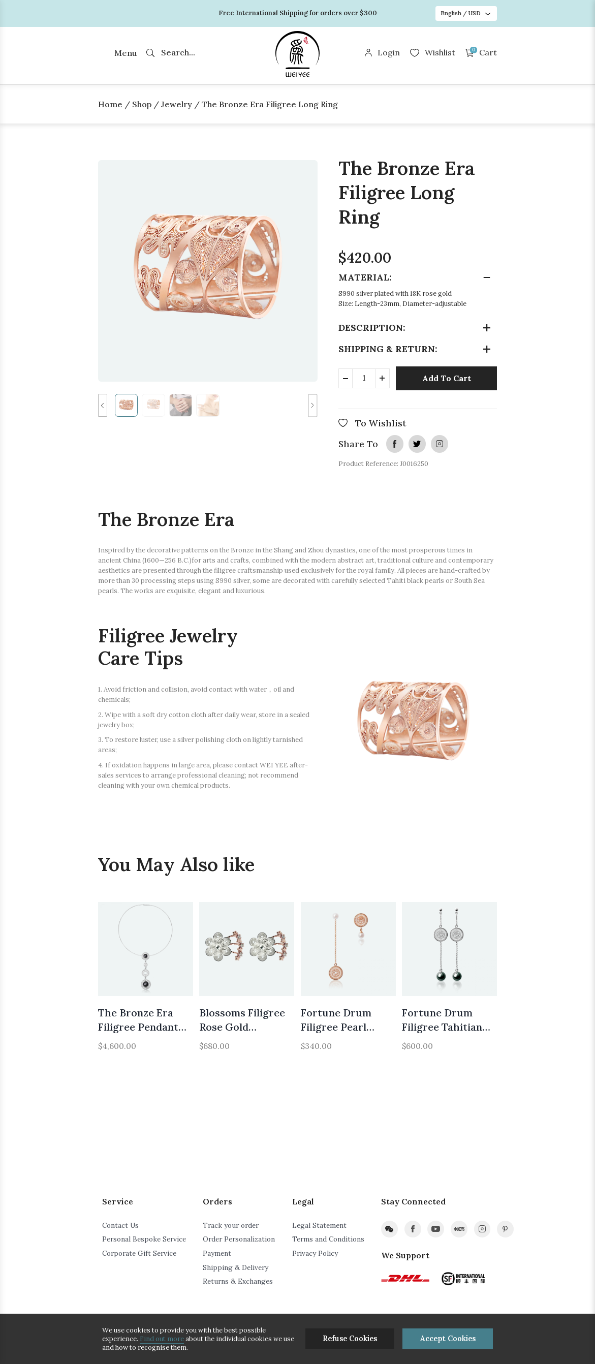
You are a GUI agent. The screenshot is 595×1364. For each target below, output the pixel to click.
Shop (141, 104)
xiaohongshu (459, 1229)
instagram (439, 443)
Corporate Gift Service (139, 1253)
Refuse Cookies (350, 1338)
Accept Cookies (448, 1338)
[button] (102, 405)
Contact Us (120, 1225)
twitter (417, 443)
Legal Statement (319, 1225)
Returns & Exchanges (238, 1281)
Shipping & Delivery (235, 1267)
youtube (435, 1229)
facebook (394, 443)
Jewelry (176, 104)
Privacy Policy (315, 1253)
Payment (217, 1253)
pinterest (505, 1229)
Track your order (231, 1225)
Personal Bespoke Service (144, 1239)
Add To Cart (446, 378)
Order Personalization (239, 1239)
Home (110, 104)
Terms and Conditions (328, 1239)
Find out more (162, 1339)
